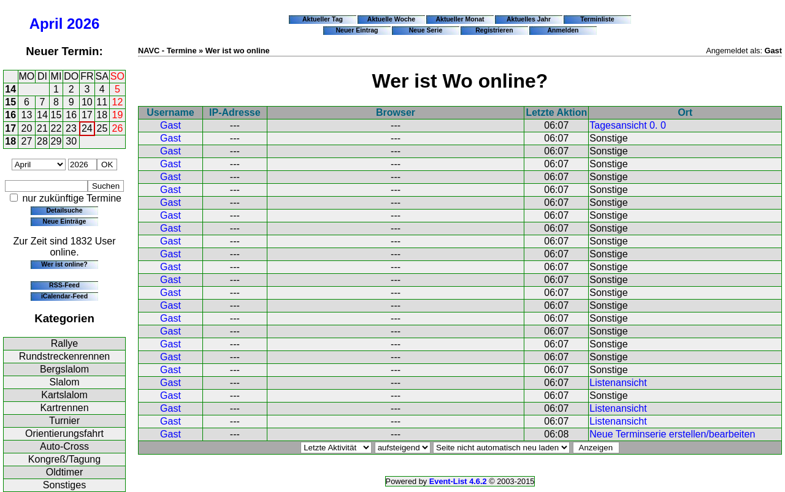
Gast (170, 125)
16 (10, 115)
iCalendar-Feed (64, 296)
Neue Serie (426, 30)
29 (56, 141)
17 (87, 115)
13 (27, 115)
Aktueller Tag (322, 19)
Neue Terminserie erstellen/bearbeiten (672, 434)
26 (117, 128)
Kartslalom (64, 395)
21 (42, 128)
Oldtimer (64, 472)
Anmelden (563, 30)
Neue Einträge (64, 221)
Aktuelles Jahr (529, 19)
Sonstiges (64, 485)
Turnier (64, 420)
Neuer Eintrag (356, 30)
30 (71, 141)
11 (101, 102)
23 (71, 128)
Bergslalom (64, 369)
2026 (83, 23)
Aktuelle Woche (391, 19)
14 (10, 89)
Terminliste (597, 19)
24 (87, 128)
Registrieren (494, 30)
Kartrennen (64, 408)
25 (102, 128)
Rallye (64, 343)
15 (10, 102)
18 (101, 115)
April (46, 23)
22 (56, 128)
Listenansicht (617, 382)
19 (117, 115)
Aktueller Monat (459, 19)
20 (27, 128)
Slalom (65, 382)
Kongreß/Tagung (64, 459)
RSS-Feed (64, 285)
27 (27, 141)
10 (87, 102)
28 (42, 141)
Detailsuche (64, 210)
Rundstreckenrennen (64, 356)
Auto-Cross (64, 446)
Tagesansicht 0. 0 (627, 125)
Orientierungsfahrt (64, 433)
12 (117, 102)
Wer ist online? (64, 264)
